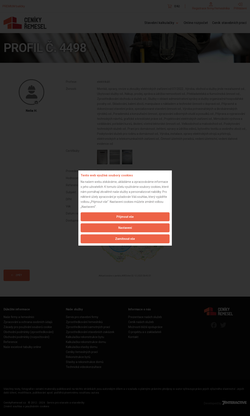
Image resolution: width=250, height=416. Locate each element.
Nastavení (125, 227)
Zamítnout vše (125, 238)
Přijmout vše (125, 216)
